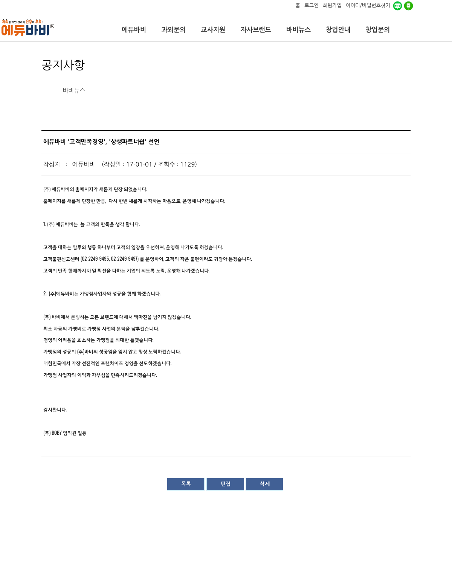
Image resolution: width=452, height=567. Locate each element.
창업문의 (377, 29)
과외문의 (173, 29)
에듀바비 (134, 29)
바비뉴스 (298, 29)
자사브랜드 (255, 29)
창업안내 (338, 29)
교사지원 (213, 29)
